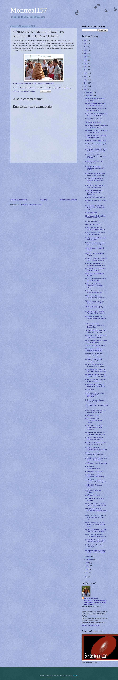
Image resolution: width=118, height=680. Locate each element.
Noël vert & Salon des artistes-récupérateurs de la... (95, 233)
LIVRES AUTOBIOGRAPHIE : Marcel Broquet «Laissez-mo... (95, 517)
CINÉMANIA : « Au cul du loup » (96, 463)
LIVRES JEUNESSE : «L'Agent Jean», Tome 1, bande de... (96, 530)
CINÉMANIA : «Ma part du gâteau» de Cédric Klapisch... (96, 481)
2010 (86, 577)
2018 (86, 67)
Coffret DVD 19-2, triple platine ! (96, 141)
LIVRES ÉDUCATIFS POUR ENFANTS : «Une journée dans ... (95, 524)
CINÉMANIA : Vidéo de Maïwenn (93, 491)
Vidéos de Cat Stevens (93, 122)
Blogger (75, 675)
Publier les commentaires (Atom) (31, 204)
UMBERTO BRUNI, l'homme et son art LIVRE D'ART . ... (95, 380)
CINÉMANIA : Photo (92, 415)
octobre (88, 556)
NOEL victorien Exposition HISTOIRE (94, 546)
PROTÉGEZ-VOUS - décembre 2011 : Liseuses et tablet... (96, 259)
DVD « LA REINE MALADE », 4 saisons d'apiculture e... (96, 459)
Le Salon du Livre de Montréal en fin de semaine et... (95, 269)
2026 (86, 40)
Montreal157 (28, 10)
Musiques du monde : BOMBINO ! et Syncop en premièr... (96, 126)
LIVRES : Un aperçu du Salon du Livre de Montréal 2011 (95, 551)
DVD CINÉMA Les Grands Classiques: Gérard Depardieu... (94, 192)
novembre (89, 95)
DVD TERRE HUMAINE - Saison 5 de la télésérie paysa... (94, 180)
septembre (89, 559)
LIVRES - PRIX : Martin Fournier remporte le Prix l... (96, 341)
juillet (88, 566)
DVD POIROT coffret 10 (93, 119)
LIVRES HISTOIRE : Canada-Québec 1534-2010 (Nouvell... (96, 504)
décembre (89, 92)
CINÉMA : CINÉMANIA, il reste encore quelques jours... (95, 443)
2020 (86, 60)
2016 (86, 73)
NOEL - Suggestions (92, 221)
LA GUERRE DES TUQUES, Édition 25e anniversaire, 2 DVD (95, 207)
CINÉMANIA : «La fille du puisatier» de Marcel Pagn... (95, 475)
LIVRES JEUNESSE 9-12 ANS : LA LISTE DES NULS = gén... (96, 375)
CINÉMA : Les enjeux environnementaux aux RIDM (96, 448)
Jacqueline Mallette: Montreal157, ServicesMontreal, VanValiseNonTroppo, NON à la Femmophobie (95, 601)
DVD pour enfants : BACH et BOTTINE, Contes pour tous (95, 370)
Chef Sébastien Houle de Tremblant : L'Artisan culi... (95, 264)
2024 (86, 47)
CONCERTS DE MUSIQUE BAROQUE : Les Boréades (95, 385)
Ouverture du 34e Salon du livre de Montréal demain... (96, 336)
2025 (86, 43)
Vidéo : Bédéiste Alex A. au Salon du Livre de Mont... (94, 302)
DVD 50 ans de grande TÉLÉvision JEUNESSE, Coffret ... (94, 168)
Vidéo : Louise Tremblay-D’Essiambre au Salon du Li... (96, 297)
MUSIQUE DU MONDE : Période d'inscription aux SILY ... (96, 510)
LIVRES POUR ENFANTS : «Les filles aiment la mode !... (96, 535)
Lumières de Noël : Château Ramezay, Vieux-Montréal (95, 312)
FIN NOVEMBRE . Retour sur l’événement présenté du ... (95, 104)
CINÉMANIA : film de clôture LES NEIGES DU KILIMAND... (95, 395)
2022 (86, 53)
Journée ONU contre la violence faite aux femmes (96, 136)
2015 (86, 76)
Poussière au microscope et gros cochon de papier (96, 131)
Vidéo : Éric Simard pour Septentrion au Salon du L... (95, 307)
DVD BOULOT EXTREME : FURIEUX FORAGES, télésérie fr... (94, 427)
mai (87, 572)
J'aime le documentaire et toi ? (95, 345)
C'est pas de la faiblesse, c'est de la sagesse (95, 238)
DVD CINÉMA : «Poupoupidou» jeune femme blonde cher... (96, 541)
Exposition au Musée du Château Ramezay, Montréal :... (95, 318)
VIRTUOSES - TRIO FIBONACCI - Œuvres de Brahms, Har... (94, 325)
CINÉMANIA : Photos (92, 495)
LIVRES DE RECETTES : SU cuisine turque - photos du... (95, 433)
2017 (86, 70)
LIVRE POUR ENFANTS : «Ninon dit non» (94, 355)
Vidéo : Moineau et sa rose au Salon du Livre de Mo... (95, 291)
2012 (86, 86)
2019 (86, 63)
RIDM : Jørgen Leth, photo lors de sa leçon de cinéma (95, 411)
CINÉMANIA (89, 390)
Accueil (43, 200)
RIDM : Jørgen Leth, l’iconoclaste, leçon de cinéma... (93, 420)
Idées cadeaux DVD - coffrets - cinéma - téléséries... (95, 217)
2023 (86, 50)
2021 (86, 57)
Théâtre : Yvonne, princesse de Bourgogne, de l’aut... (95, 109)
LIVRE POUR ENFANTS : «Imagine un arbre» (94, 360)
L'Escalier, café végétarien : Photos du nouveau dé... (94, 438)
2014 (86, 80)
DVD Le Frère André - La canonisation (93, 162)
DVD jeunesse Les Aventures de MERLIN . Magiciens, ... (96, 114)
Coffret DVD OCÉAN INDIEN (95, 197)
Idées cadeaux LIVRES (93, 224)
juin (87, 569)
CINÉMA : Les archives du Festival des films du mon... (95, 454)
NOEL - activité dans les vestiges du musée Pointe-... (95, 228)
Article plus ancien (68, 200)
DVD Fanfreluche (91, 213)
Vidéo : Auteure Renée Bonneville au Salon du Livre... (94, 285)
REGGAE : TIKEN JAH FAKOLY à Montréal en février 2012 (96, 150)
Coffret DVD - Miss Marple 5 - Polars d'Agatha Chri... (95, 186)
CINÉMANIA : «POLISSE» (94, 471)
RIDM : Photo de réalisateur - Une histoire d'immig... (95, 401)
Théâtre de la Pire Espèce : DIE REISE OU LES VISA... (96, 331)
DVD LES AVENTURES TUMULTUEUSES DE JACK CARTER (95, 156)
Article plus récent (18, 200)
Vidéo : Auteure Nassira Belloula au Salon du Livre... (96, 279)
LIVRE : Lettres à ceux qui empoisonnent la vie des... (95, 365)
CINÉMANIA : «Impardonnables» (92, 467)
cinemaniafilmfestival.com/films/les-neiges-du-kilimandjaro (33, 83)
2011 (86, 90)
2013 (86, 83)
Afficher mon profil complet (91, 625)
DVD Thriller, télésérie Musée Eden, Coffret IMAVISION (95, 174)
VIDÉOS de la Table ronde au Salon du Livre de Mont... (95, 244)
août (87, 563)
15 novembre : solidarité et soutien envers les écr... (94, 350)
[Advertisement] (43, 180)
